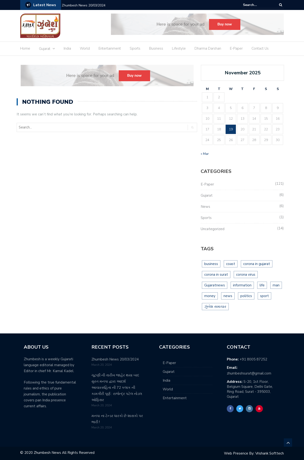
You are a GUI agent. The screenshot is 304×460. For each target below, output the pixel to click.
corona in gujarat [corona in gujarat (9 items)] (256, 263)
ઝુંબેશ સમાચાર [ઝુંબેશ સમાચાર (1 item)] (215, 306)
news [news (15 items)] (227, 296)
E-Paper (236, 48)
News (205, 206)
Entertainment (110, 48)
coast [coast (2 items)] (230, 263)
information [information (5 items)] (242, 285)
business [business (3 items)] (211, 263)
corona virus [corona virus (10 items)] (245, 274)
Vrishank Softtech (269, 453)
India (67, 48)
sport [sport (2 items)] (264, 296)
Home (25, 48)
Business (156, 48)
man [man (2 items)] (276, 285)
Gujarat (44, 48)
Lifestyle (179, 48)
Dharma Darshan (208, 48)
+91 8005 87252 (253, 359)
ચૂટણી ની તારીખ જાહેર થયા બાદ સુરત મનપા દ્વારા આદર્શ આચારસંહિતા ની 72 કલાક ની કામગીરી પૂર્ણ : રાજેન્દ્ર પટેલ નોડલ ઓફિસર (116, 387)
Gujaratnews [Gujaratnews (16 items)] (214, 285)
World (85, 48)
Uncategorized (212, 229)
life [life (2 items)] (262, 285)
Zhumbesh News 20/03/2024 (83, 5)
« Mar (205, 154)
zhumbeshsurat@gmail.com (249, 373)
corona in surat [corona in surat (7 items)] (216, 274)
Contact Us (260, 48)
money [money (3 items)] (209, 296)
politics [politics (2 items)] (246, 296)
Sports (135, 48)
